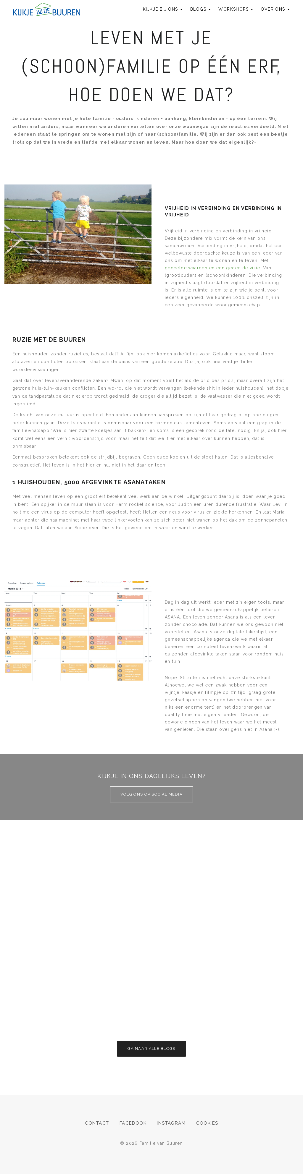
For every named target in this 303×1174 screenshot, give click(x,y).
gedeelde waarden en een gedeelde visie (212, 267)
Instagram (171, 1123)
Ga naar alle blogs (151, 1048)
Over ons (275, 9)
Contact (97, 1123)
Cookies (207, 1123)
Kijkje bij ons (163, 9)
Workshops (235, 9)
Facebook (133, 1123)
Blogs (200, 9)
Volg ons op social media (151, 794)
